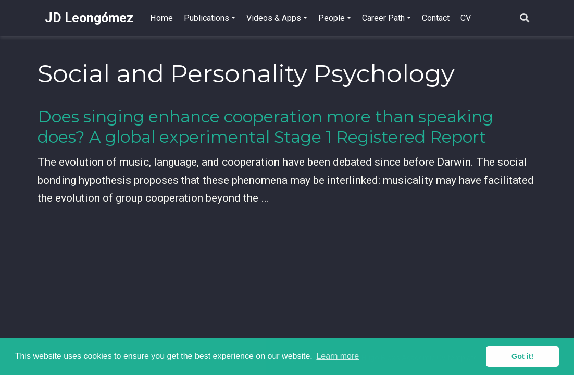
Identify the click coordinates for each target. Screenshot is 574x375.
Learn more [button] (337, 356)
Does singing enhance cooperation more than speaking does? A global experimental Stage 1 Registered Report (265, 127)
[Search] (524, 18)
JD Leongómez (89, 18)
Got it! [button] (522, 356)
